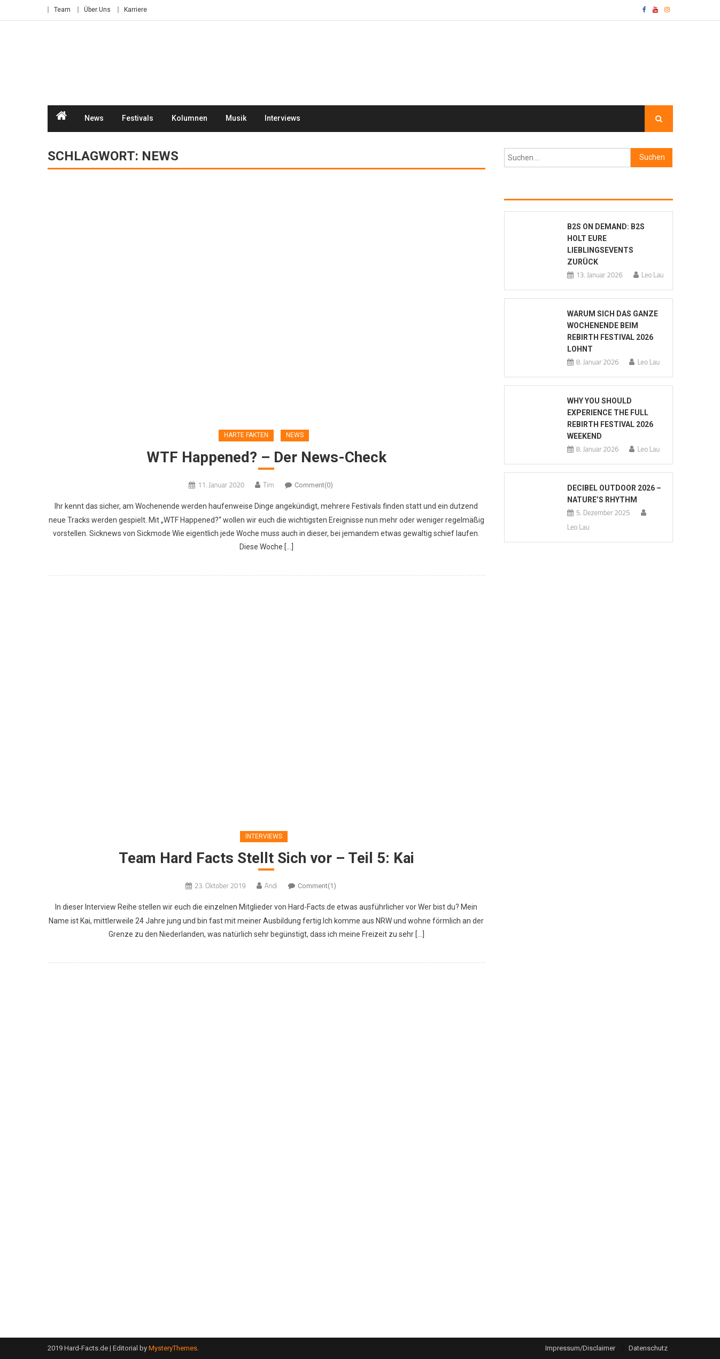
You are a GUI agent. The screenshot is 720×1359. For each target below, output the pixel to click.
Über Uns (97, 9)
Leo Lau (652, 275)
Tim (268, 485)
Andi (271, 886)
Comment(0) (314, 486)
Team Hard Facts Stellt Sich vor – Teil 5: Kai (266, 858)
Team (62, 9)
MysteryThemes (173, 1349)
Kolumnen (189, 118)
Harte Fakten (246, 435)
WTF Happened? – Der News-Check (266, 458)
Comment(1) (317, 887)
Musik (236, 118)
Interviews (282, 118)
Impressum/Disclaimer (580, 1349)
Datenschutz (648, 1349)
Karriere (135, 9)
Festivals (137, 118)
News (94, 118)
